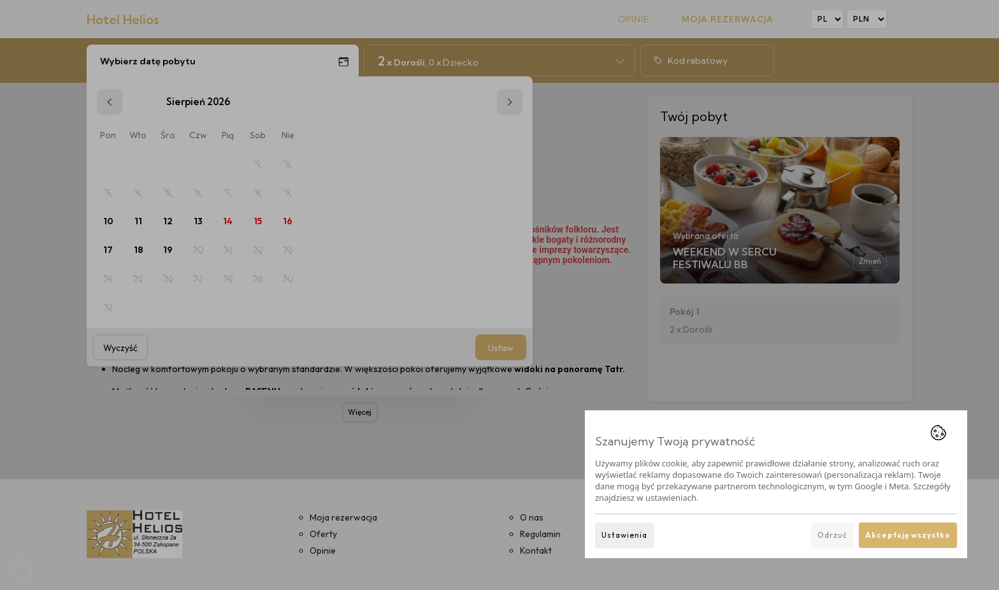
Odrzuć (832, 535)
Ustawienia (624, 535)
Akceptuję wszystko (908, 535)
